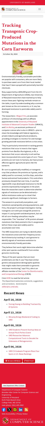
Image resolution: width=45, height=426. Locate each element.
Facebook (4, 410)
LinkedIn (21, 410)
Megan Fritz (21, 116)
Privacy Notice (22, 414)
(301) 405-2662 (18, 405)
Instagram (15, 410)
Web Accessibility (8, 414)
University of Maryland (22, 2)
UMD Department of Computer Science (18, 9)
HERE (8, 278)
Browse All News (13, 361)
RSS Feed (28, 361)
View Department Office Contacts (13, 385)
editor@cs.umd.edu (10, 286)
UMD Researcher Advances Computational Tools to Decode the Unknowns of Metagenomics (23, 338)
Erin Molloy (9, 127)
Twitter (9, 410)
